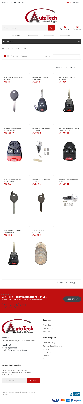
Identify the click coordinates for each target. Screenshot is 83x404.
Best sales (46, 330)
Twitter (15, 2)
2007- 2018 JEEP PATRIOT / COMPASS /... (67, 78)
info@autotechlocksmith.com (17, 349)
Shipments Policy (49, 342)
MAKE (26, 35)
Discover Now (72, 298)
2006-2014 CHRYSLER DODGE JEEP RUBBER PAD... (13, 129)
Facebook (11, 2)
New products (48, 327)
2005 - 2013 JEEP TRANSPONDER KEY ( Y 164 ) (13, 78)
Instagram (23, 2)
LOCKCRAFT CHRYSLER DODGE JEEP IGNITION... (68, 180)
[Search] (28, 28)
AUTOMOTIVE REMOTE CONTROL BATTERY (38, 231)
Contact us (47, 351)
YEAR (57, 35)
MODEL (42, 35)
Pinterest (19, 2)
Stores (45, 358)
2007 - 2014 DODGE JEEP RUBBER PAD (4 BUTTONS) (69, 129)
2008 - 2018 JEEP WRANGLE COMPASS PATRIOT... (40, 78)
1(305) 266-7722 (11, 347)
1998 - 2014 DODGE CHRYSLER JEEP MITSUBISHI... (13, 180)
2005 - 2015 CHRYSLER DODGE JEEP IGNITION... (41, 129)
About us (46, 348)
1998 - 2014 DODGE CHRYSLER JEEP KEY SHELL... (41, 180)
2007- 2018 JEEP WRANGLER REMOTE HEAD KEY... (12, 231)
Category (8, 41)
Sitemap (46, 354)
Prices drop (47, 324)
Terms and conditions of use (53, 345)
